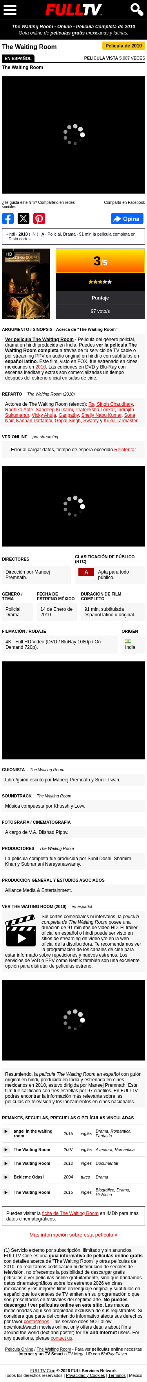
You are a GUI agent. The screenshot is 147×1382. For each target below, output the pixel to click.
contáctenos (36, 1321)
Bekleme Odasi (29, 1177)
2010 (40, 367)
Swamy (90, 420)
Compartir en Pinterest (39, 218)
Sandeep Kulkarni (54, 409)
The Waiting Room (22, 67)
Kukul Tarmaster (120, 420)
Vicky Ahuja (44, 415)
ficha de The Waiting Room (70, 1213)
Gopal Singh (68, 420)
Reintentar (125, 449)
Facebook (127, 218)
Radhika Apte (19, 409)
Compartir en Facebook (8, 218)
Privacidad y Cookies (85, 1375)
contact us (61, 1338)
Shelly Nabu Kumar (101, 415)
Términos (116, 1375)
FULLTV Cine (42, 1370)
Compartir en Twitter (23, 218)
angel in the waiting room (33, 1133)
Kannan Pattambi (34, 420)
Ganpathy (69, 415)
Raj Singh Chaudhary (111, 404)
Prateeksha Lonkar (94, 409)
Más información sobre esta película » (73, 1235)
